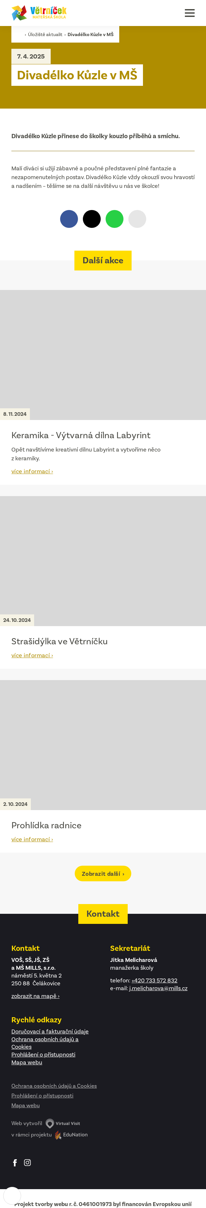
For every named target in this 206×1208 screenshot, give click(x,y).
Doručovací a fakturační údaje (50, 1031)
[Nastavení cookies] (12, 1196)
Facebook (15, 1162)
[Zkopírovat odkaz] (137, 219)
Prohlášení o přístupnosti (43, 1054)
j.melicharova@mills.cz (158, 988)
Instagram (27, 1162)
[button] (189, 13)
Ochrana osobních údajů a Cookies (54, 1086)
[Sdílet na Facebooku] (69, 219)
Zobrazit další (102, 873)
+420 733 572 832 (154, 980)
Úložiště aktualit (45, 34)
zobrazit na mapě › (35, 996)
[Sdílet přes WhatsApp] (114, 219)
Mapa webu (26, 1062)
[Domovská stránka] (39, 13)
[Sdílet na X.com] (92, 219)
